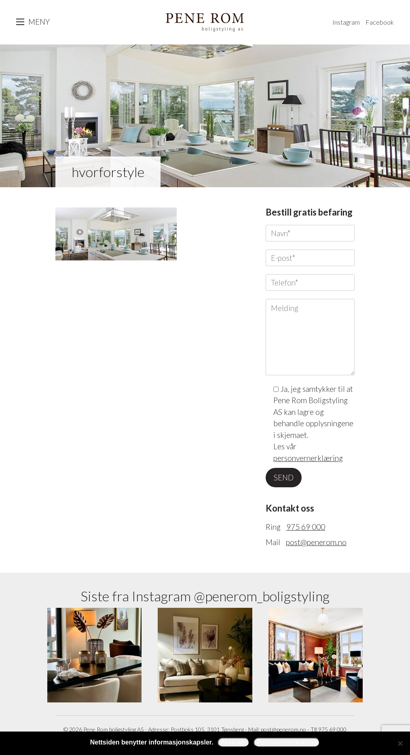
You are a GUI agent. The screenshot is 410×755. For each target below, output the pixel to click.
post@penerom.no (316, 542)
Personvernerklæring (287, 742)
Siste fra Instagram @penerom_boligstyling (205, 596)
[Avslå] (400, 743)
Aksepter (233, 742)
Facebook (380, 22)
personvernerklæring (308, 458)
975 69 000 (305, 526)
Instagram (346, 22)
